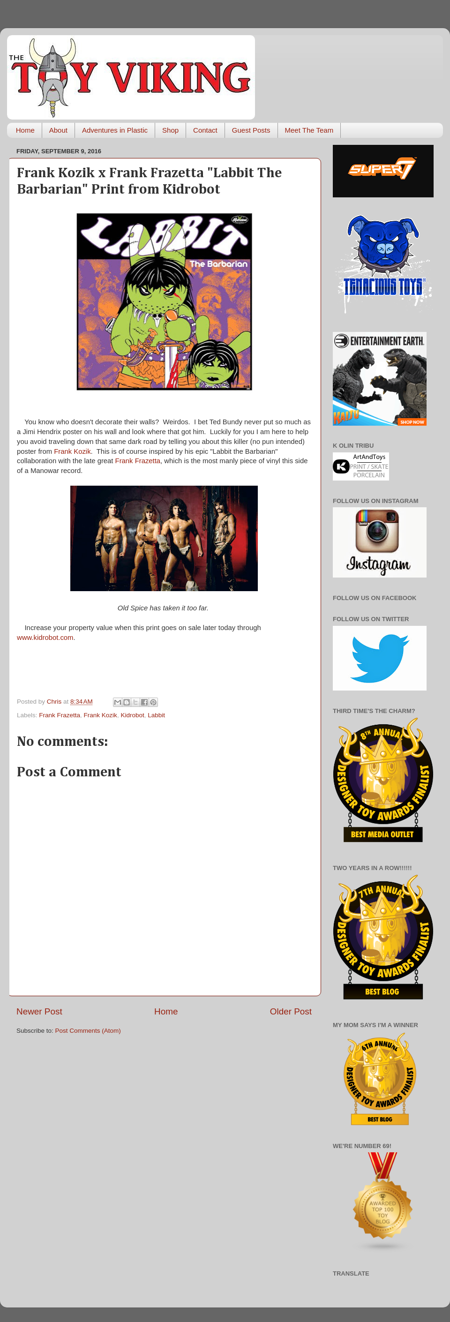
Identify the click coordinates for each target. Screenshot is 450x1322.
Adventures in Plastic (115, 130)
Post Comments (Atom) (88, 1030)
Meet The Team (309, 130)
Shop (170, 130)
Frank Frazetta (138, 461)
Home (25, 130)
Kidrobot (132, 715)
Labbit (156, 715)
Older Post (291, 1011)
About (58, 130)
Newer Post (39, 1011)
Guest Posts (251, 130)
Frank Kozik (72, 451)
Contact (205, 130)
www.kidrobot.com (45, 637)
